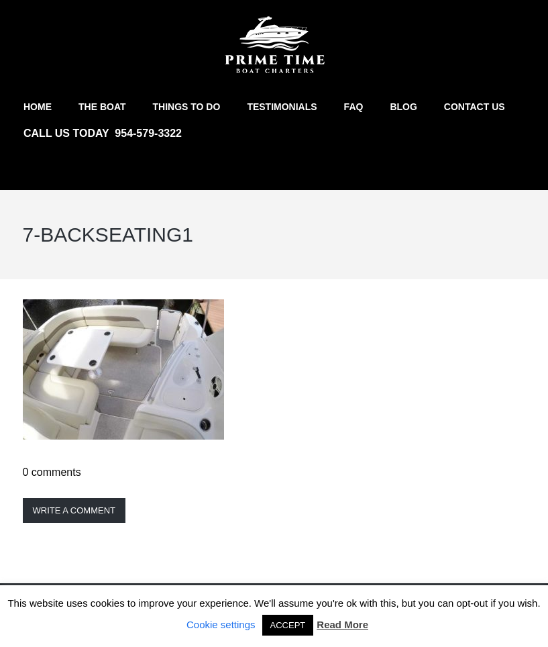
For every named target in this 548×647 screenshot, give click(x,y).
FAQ (354, 106)
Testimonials (282, 106)
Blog (403, 106)
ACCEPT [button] (288, 625)
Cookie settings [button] (221, 624)
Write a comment (74, 510)
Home (37, 106)
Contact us (474, 106)
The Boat (102, 106)
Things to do (187, 106)
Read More (342, 624)
